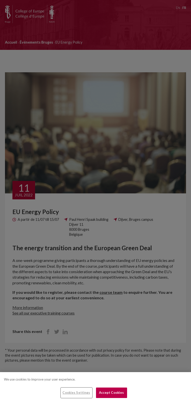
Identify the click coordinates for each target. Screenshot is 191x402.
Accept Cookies (111, 393)
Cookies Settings (76, 393)
